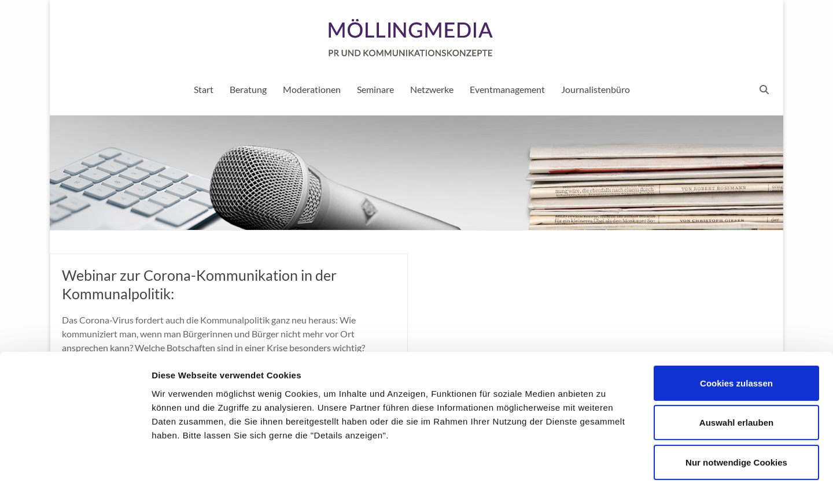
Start (203, 89)
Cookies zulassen (736, 331)
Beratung (248, 89)
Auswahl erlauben (736, 371)
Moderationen (312, 89)
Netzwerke (432, 89)
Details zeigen (615, 464)
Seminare (375, 89)
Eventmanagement (507, 89)
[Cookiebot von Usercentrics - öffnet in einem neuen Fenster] (75, 464)
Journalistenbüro (595, 89)
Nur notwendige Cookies (736, 410)
